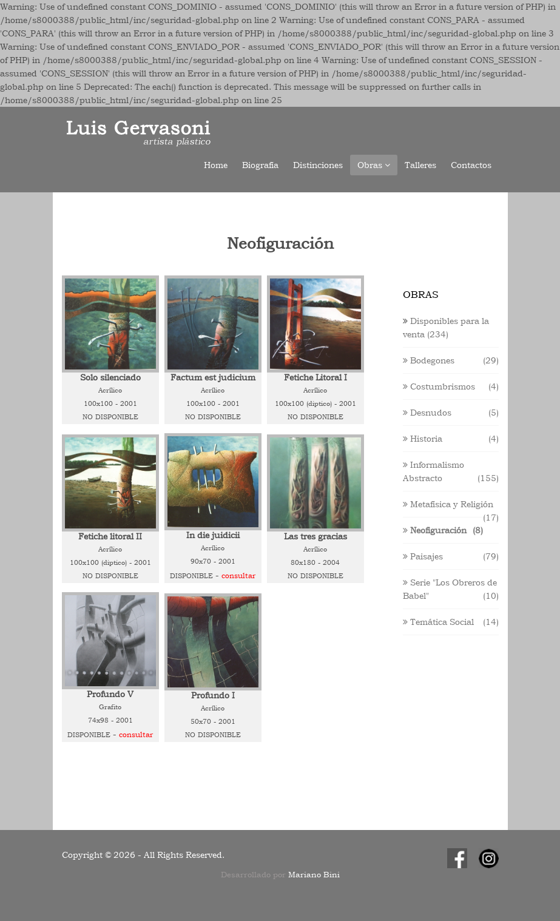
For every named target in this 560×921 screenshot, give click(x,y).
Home (216, 165)
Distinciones (318, 165)
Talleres (420, 165)
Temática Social (438, 622)
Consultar (238, 576)
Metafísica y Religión (448, 504)
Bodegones (428, 360)
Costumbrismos (439, 386)
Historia (422, 439)
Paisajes (423, 556)
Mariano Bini (314, 874)
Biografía (260, 165)
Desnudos (427, 412)
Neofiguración (435, 530)
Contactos (471, 165)
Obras (373, 165)
